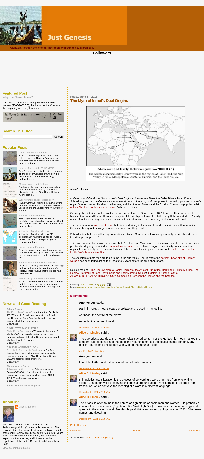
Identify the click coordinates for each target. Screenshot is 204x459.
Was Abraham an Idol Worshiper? (36, 199)
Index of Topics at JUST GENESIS (37, 168)
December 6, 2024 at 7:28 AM (94, 368)
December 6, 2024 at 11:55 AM (94, 419)
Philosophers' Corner (18, 366)
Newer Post (76, 430)
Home (136, 430)
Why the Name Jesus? (18, 97)
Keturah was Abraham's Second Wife (38, 262)
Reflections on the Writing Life (23, 385)
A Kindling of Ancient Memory (34, 231)
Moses (134, 287)
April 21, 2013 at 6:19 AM (91, 351)
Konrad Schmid (123, 287)
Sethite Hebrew (145, 287)
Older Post (195, 430)
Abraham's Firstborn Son (32, 215)
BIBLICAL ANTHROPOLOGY (22, 347)
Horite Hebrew (93, 287)
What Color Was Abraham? (33, 152)
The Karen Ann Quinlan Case (21, 312)
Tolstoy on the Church (18, 369)
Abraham (81, 287)
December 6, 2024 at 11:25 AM (94, 392)
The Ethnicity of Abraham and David (37, 278)
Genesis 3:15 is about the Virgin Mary (25, 350)
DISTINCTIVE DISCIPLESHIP (22, 328)
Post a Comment (78, 425)
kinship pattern (108, 287)
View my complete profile (16, 448)
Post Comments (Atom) (99, 437)
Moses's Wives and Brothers (33, 184)
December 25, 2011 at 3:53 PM (94, 327)
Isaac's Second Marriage (32, 247)
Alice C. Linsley (89, 332)
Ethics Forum (14, 309)
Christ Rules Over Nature (19, 331)
